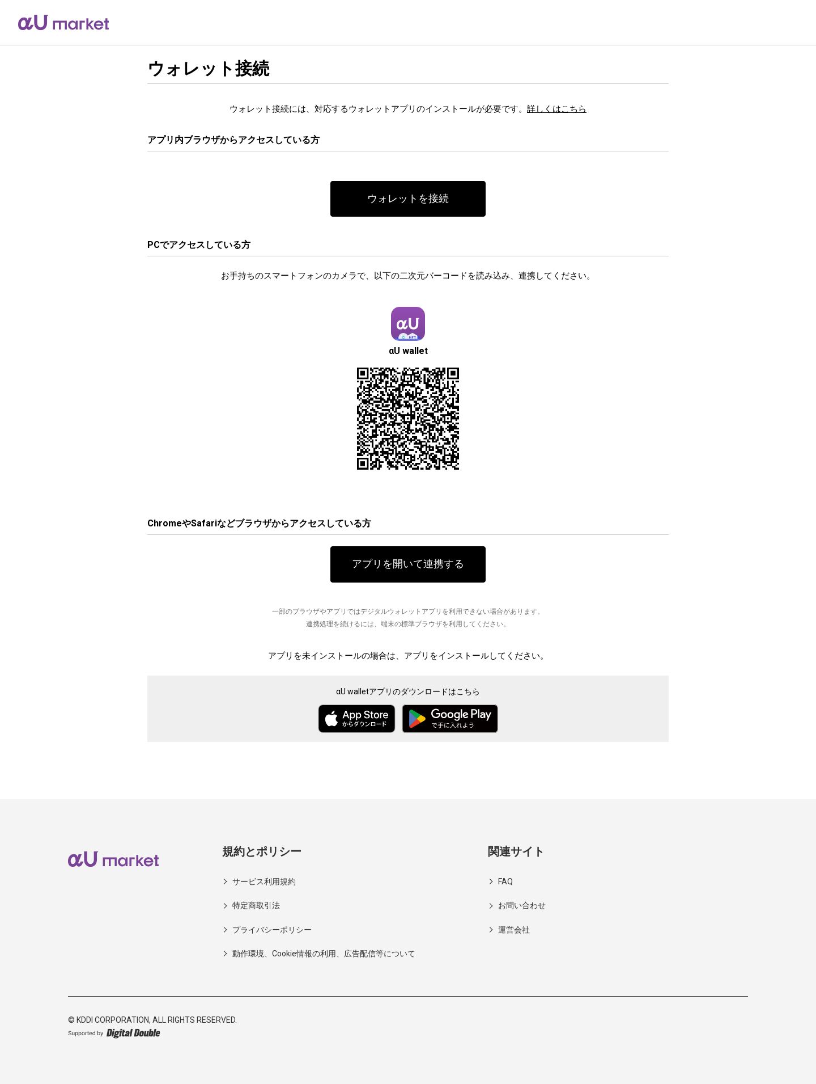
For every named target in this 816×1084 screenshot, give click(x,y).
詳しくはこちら (556, 109)
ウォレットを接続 (408, 199)
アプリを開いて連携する (408, 565)
